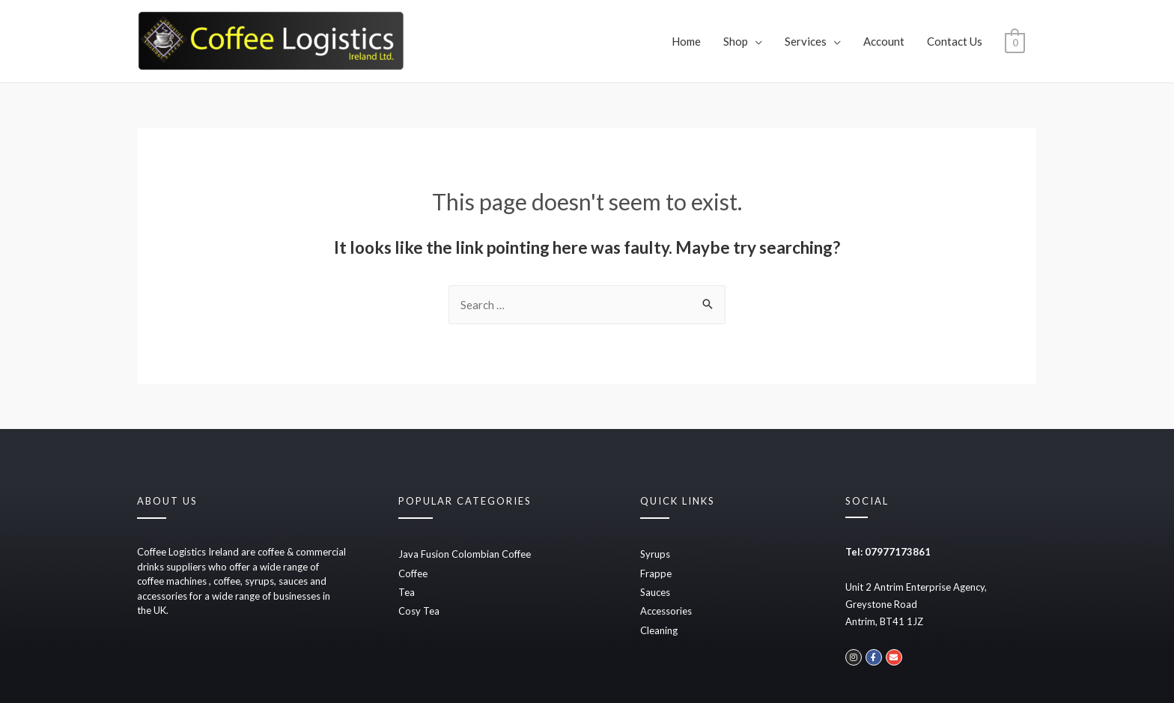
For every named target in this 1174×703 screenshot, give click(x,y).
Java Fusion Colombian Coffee (464, 554)
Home (686, 41)
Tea (406, 592)
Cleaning (659, 630)
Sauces (655, 592)
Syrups (655, 554)
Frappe (656, 573)
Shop (735, 41)
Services (806, 41)
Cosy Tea (419, 611)
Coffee (413, 573)
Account (883, 41)
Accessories (666, 611)
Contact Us (954, 41)
